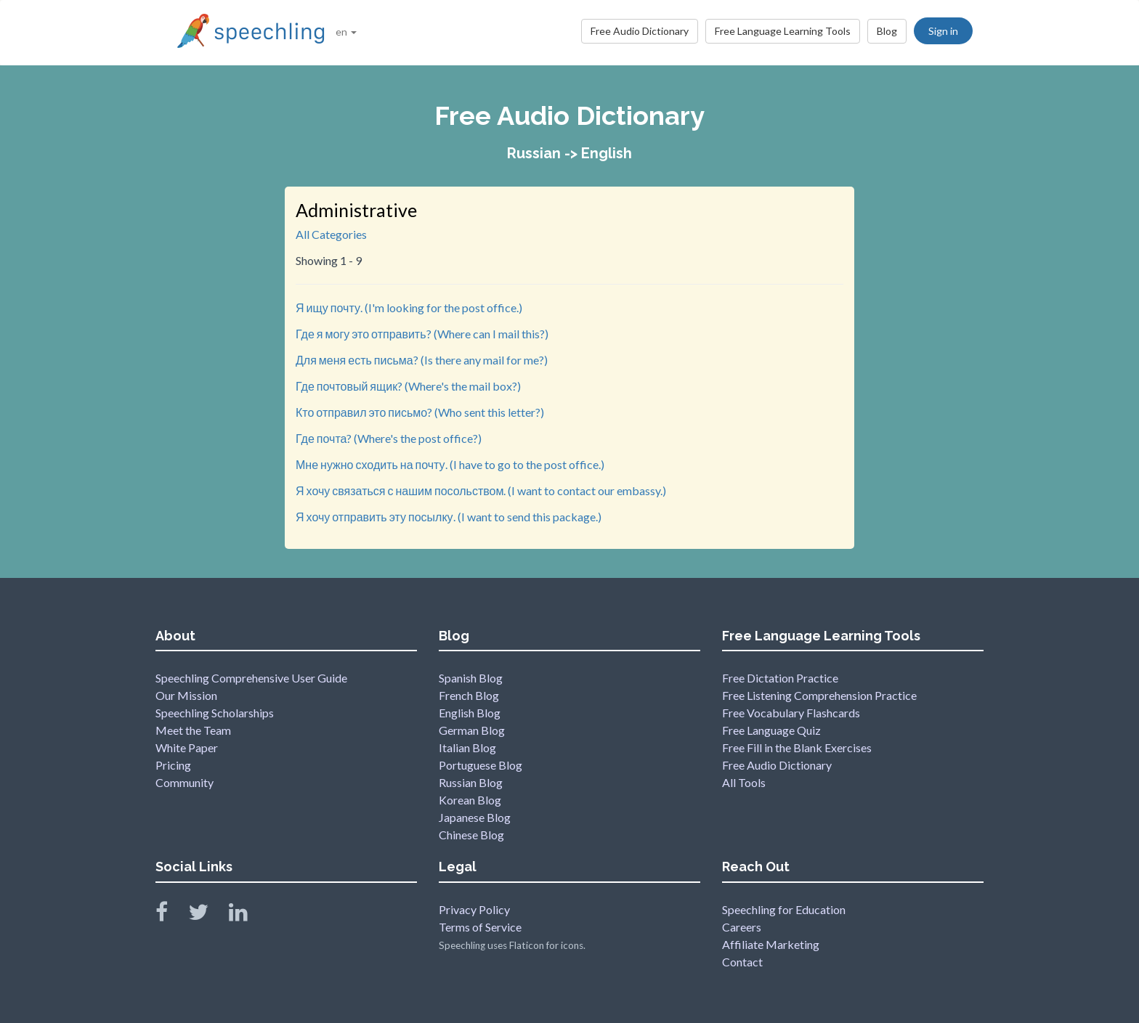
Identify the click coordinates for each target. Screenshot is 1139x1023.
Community (184, 782)
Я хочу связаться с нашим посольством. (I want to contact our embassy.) (481, 490)
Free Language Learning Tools (783, 31)
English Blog (469, 713)
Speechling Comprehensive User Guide (251, 678)
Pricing (173, 765)
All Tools (744, 782)
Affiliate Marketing (770, 944)
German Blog (472, 730)
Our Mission (186, 695)
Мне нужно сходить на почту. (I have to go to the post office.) (450, 464)
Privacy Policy (474, 909)
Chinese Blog (471, 834)
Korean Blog (470, 800)
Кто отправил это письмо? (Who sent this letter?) (420, 412)
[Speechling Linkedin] (247, 915)
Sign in (943, 31)
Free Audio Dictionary (640, 31)
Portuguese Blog (480, 765)
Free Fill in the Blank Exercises (797, 747)
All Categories (331, 234)
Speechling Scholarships (214, 713)
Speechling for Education (784, 909)
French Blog (469, 695)
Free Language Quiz (771, 730)
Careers (741, 927)
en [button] (346, 31)
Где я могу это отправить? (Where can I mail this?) (422, 334)
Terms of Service (480, 927)
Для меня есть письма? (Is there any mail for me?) (422, 360)
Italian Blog (467, 747)
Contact (742, 962)
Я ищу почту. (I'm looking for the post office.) (409, 307)
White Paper (186, 747)
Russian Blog (471, 782)
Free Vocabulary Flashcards (791, 713)
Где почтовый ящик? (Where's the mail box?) (408, 386)
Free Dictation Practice (780, 678)
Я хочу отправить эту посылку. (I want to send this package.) (448, 516)
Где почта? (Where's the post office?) (389, 438)
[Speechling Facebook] (170, 915)
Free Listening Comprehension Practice (819, 695)
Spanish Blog (471, 678)
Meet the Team (193, 730)
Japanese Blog (475, 817)
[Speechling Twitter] (207, 915)
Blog (887, 31)
